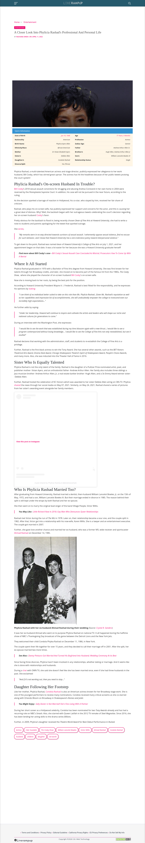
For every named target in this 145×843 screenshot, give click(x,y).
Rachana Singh (22, 37)
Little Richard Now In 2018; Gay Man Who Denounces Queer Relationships (65, 511)
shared (17, 385)
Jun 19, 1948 (65, 135)
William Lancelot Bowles (67, 730)
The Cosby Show (47, 730)
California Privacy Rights (78, 833)
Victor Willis (85, 730)
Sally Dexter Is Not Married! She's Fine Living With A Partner (62, 704)
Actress (18, 730)
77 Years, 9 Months (123, 135)
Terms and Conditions (30, 833)
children (30, 736)
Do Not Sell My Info (117, 833)
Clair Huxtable (31, 730)
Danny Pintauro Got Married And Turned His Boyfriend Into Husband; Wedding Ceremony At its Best (72, 655)
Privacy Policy (46, 833)
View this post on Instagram (28, 442)
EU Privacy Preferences (99, 833)
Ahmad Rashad (21, 533)
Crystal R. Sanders (104, 627)
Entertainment (30, 22)
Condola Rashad (53, 691)
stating (32, 288)
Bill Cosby (18, 188)
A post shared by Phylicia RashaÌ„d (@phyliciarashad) (56, 483)
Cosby (39, 215)
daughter (41, 736)
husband (19, 736)
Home (17, 22)
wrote (21, 229)
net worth (52, 736)
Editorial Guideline (60, 833)
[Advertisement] (72, 59)
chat (25, 670)
